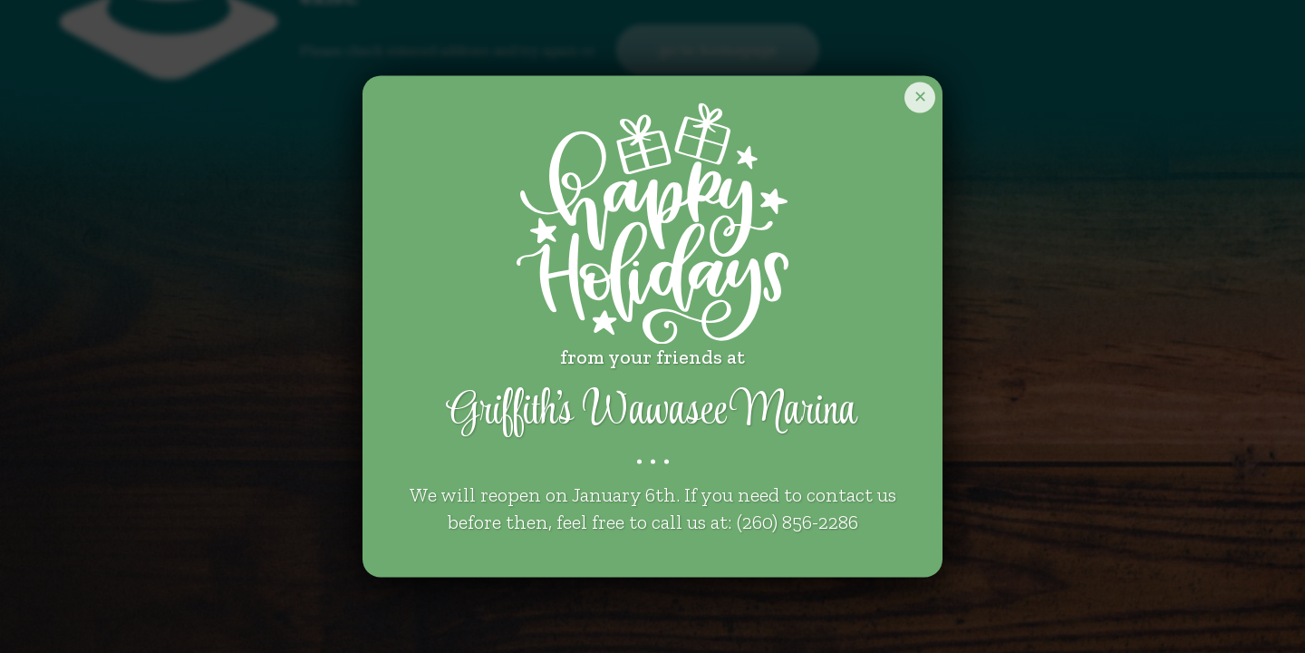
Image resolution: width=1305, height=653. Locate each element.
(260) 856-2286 (797, 523)
